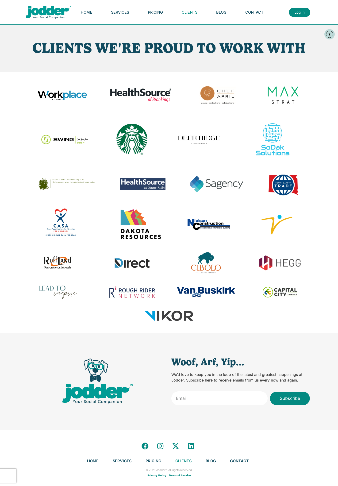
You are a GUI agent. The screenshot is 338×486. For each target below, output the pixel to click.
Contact (254, 12)
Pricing (155, 12)
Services (120, 12)
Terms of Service (180, 475)
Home (86, 12)
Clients (189, 12)
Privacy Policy (156, 475)
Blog (221, 12)
